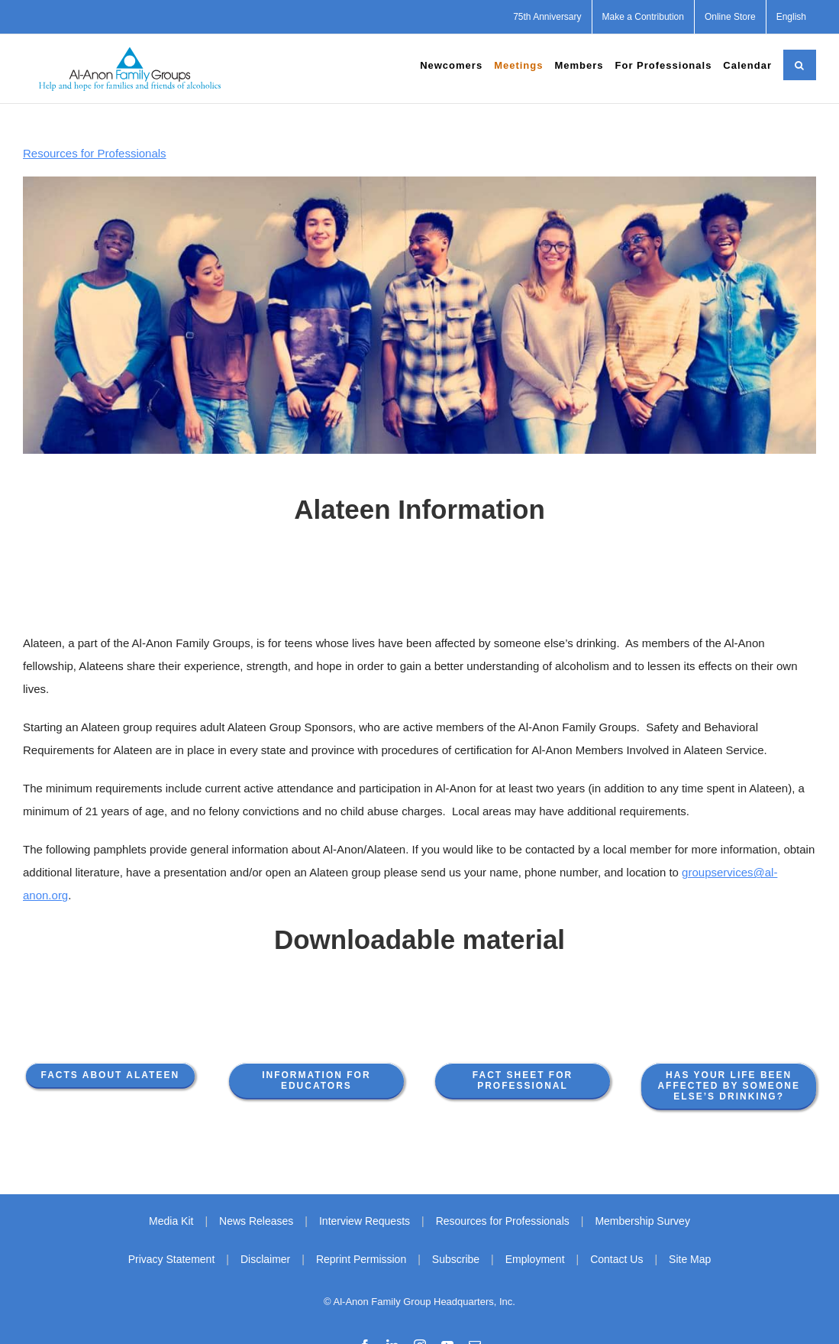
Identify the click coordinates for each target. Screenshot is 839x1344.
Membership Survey (642, 1221)
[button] (800, 65)
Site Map (690, 1259)
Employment (535, 1259)
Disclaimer (265, 1259)
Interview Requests (364, 1221)
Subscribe (455, 1259)
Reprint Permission (361, 1259)
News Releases (256, 1221)
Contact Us (616, 1259)
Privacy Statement (171, 1259)
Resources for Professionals (94, 153)
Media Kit (171, 1221)
